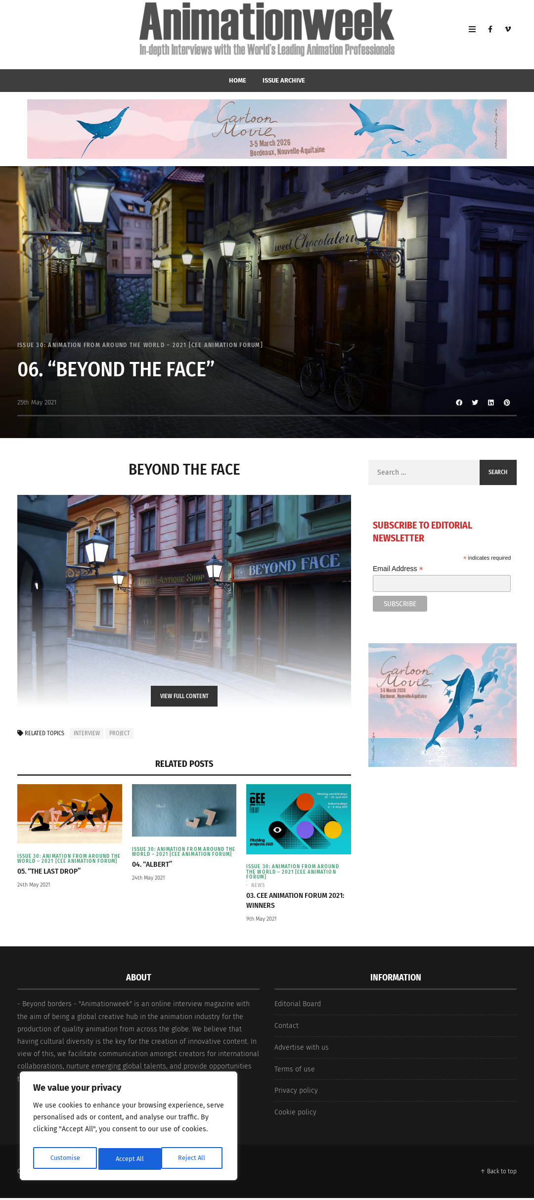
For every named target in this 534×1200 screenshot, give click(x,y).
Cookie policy (295, 1115)
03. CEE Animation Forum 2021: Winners (289, 902)
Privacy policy (296, 1093)
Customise (64, 1159)
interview (87, 733)
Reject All (129, 1159)
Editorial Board (297, 1006)
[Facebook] (490, 35)
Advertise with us (301, 1050)
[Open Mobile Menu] (472, 35)
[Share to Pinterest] (507, 402)
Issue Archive (284, 80)
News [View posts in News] (258, 886)
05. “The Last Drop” (52, 877)
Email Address (398, 569)
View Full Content (184, 696)
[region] (128, 1128)
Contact (286, 1028)
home (237, 80)
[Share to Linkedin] (491, 402)
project (119, 733)
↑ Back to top (498, 1173)
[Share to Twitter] (475, 402)
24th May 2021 (33, 892)
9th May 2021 (261, 921)
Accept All (193, 1159)
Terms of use (294, 1071)
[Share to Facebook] (459, 402)
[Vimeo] (508, 35)
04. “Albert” (154, 870)
